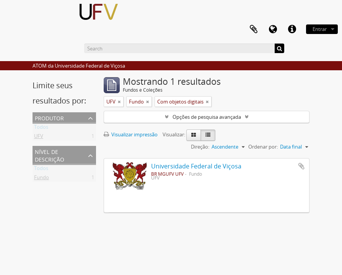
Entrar (320, 29)
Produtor (49, 117)
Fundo (41, 178)
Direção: (200, 146)
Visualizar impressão (131, 134)
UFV (38, 137)
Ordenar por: (263, 146)
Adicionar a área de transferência (301, 166)
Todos (41, 128)
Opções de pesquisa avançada (207, 116)
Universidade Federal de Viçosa (196, 166)
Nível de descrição (49, 155)
